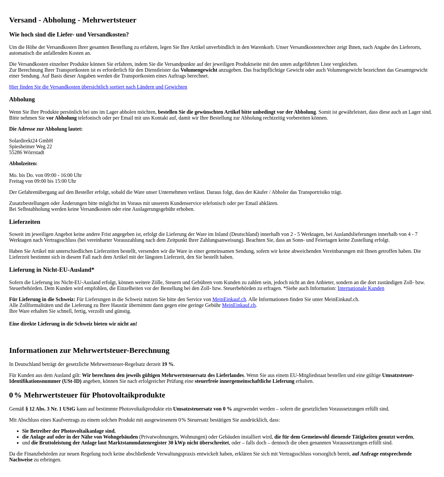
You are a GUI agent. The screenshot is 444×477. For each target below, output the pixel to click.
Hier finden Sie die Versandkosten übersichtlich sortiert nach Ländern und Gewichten (98, 87)
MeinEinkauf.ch (229, 299)
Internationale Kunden (361, 288)
